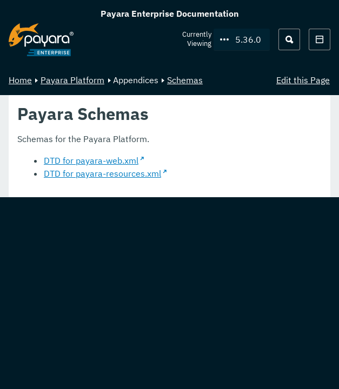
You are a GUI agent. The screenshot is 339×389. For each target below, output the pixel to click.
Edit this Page (303, 80)
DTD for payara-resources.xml (102, 173)
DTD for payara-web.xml (91, 160)
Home (20, 80)
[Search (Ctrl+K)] (289, 39)
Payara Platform (72, 80)
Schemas (185, 80)
